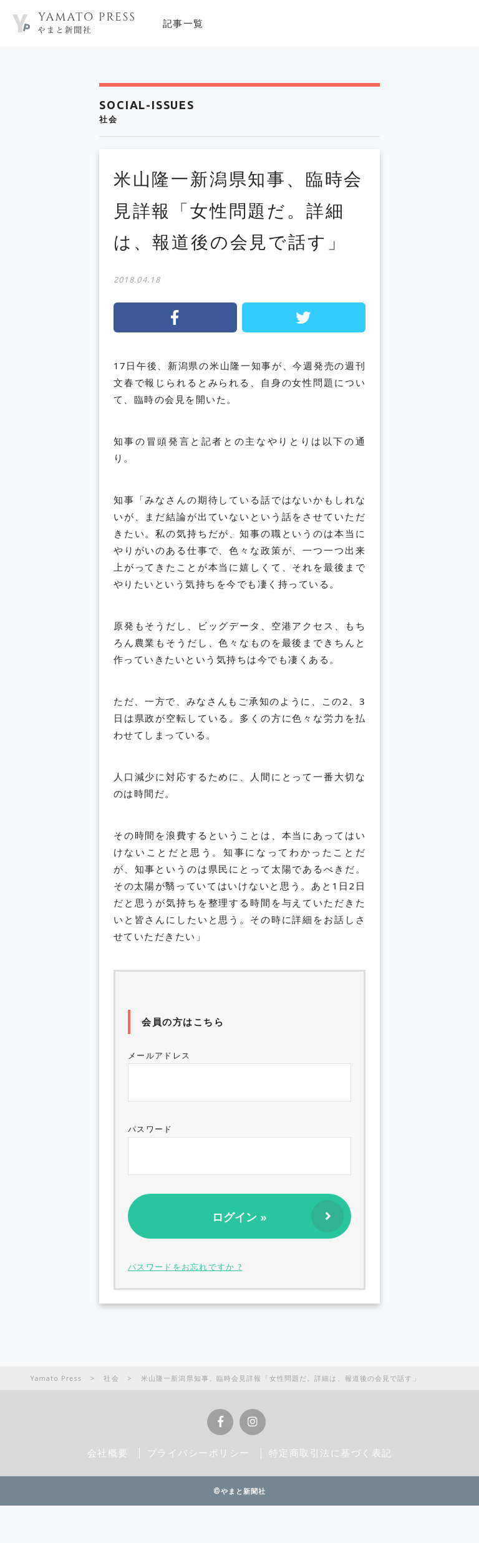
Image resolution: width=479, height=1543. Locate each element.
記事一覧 (183, 23)
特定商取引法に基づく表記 (330, 1452)
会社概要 (107, 1452)
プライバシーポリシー (198, 1452)
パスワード (239, 1149)
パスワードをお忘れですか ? (185, 1266)
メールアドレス (239, 1075)
